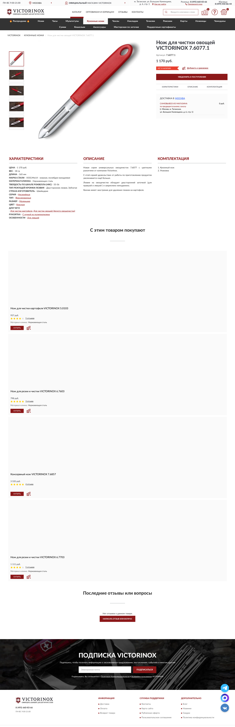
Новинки (187, 704)
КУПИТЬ (17, 328)
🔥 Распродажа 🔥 (19, 21)
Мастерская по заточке (126, 27)
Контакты (137, 12)
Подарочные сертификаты (161, 27)
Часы (55, 21)
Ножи (41, 21)
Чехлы (115, 21)
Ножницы (200, 21)
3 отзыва (29, 401)
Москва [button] (180, 98)
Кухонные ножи (95, 21)
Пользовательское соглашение (156, 713)
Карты (183, 21)
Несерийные (24, 195)
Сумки (62, 27)
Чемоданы (220, 21)
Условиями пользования (141, 672)
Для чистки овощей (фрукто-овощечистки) (54, 211)
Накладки (132, 21)
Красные (20, 205)
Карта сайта (147, 704)
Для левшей (33, 218)
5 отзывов (29, 318)
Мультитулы (72, 21)
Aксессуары (99, 27)
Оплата (103, 704)
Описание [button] (192, 87)
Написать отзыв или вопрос (117, 615)
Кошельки (79, 27)
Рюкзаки (167, 21)
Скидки (186, 709)
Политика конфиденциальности (198, 713)
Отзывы (123, 12)
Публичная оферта (150, 709)
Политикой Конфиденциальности (115, 672)
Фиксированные (23, 198)
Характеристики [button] (170, 87)
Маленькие (24, 201)
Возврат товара (107, 709)
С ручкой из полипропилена (36, 215)
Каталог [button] (77, 12)
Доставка (104, 700)
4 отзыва (29, 484)
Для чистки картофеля (21, 211)
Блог (185, 700)
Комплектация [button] (214, 87)
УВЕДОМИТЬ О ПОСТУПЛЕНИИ (192, 77)
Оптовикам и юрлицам (100, 12)
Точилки (150, 21)
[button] (193, 4)
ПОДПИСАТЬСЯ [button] (145, 666)
